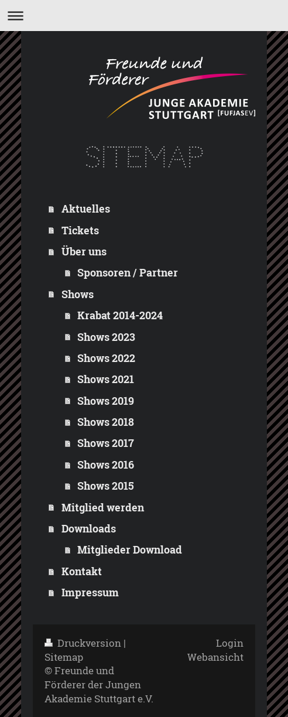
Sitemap (63, 657)
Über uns (84, 251)
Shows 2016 (105, 464)
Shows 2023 (106, 337)
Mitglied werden (102, 507)
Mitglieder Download (129, 549)
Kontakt (81, 571)
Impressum (90, 592)
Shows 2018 (105, 422)
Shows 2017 (105, 443)
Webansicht (215, 657)
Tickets (80, 230)
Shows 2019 (105, 401)
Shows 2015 (105, 486)
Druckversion (84, 643)
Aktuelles (85, 209)
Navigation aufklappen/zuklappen (144, 15)
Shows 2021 (105, 379)
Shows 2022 (106, 358)
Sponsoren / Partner (127, 272)
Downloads (88, 528)
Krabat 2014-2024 (120, 315)
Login (230, 643)
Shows (77, 294)
